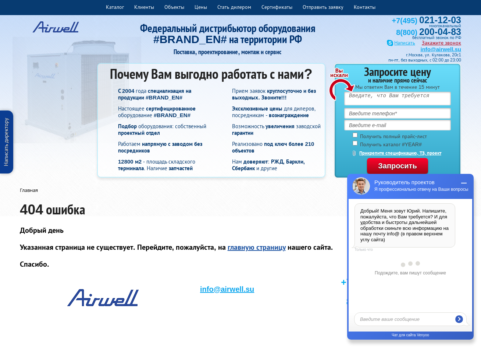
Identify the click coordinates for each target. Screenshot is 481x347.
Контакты (364, 7)
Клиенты (144, 7)
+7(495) (426, 20)
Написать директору (6, 142)
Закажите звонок (441, 43)
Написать (404, 43)
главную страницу (257, 247)
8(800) (428, 32)
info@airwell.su (441, 49)
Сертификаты (276, 7)
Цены (201, 7)
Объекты (174, 7)
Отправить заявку (323, 7)
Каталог (115, 7)
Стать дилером (234, 7)
